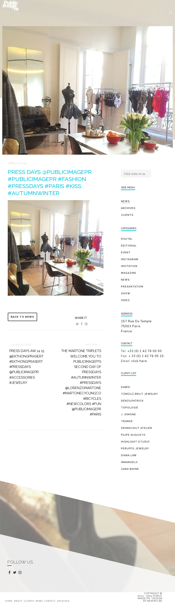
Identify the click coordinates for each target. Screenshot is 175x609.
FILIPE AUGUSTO (133, 434)
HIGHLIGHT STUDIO (135, 441)
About (18, 601)
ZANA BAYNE (130, 469)
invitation (129, 266)
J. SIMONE (128, 414)
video (125, 300)
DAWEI (125, 387)
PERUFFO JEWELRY (135, 448)
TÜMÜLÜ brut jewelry (139, 394)
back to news (22, 316)
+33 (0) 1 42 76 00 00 (144, 351)
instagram (21, 572)
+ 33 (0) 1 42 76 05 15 (147, 356)
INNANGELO (129, 462)
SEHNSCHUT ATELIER (136, 428)
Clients (127, 215)
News (125, 201)
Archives (128, 208)
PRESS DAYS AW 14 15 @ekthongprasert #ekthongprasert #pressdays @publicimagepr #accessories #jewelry (26, 367)
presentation (132, 286)
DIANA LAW (129, 455)
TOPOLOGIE (129, 407)
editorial (128, 245)
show (125, 293)
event (126, 252)
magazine (128, 273)
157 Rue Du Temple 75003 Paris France (136, 326)
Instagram (129, 259)
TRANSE (127, 421)
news (125, 279)
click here (139, 361)
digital (126, 238)
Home (9, 601)
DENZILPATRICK (132, 400)
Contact (50, 601)
